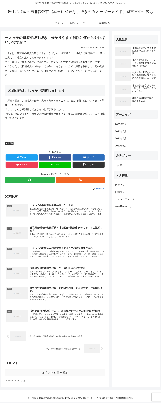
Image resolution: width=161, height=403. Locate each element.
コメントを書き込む (55, 373)
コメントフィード (124, 199)
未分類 (9, 143)
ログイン (120, 185)
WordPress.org (123, 206)
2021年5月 (121, 145)
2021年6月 (121, 138)
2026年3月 (121, 124)
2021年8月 (121, 131)
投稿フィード (122, 192)
